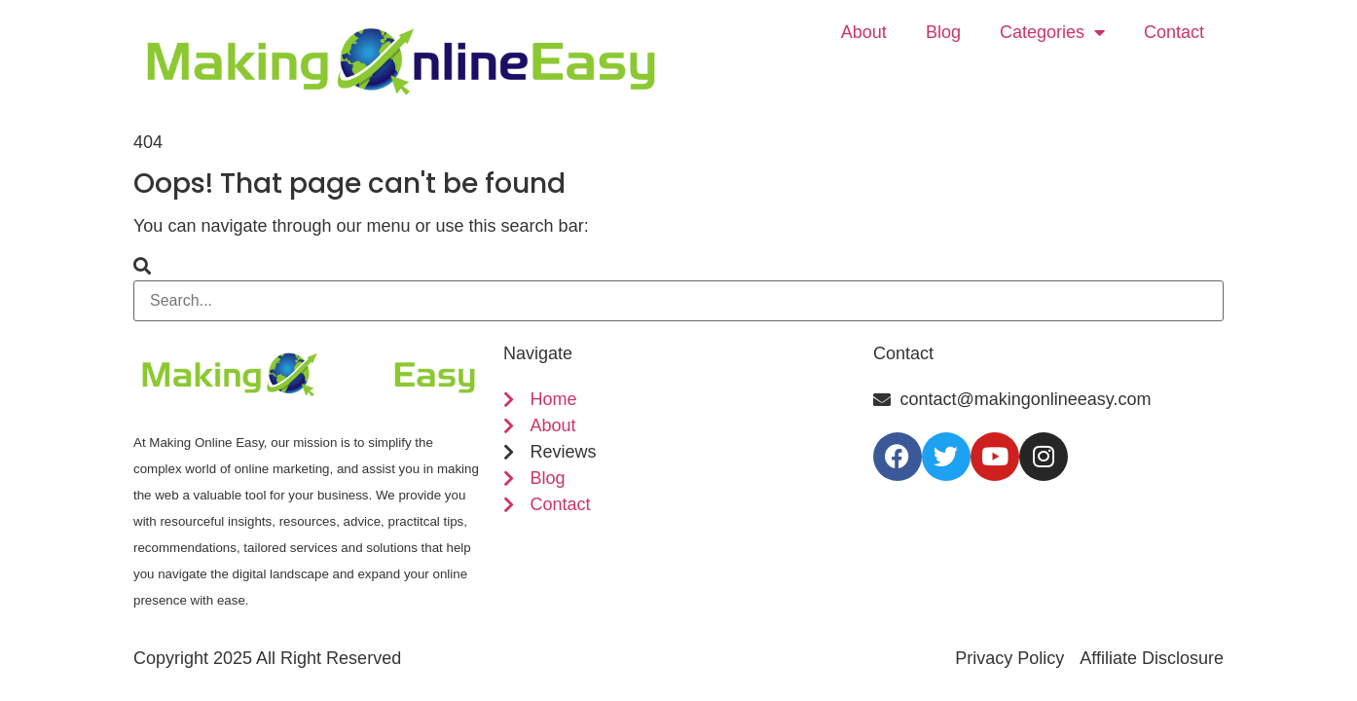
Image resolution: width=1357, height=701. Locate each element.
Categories (1052, 32)
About (864, 32)
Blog (943, 32)
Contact (1174, 32)
